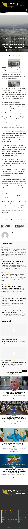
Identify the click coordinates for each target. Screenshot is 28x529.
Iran (2, 247)
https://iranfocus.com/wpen (17, 235)
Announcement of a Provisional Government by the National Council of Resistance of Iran (14, 471)
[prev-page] (12, 481)
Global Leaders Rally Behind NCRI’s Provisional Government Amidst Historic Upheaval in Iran (14, 418)
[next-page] (15, 481)
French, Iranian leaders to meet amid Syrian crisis (6, 226)
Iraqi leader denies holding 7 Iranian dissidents (19, 226)
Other (3, 337)
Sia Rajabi (14, 398)
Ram (10, 49)
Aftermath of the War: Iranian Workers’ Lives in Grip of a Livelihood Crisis (13, 250)
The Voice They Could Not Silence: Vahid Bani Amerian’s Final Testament (12, 263)
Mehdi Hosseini (14, 451)
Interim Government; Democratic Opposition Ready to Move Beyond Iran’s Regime (14, 445)
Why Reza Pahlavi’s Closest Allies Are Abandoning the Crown (14, 393)
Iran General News (6, 38)
